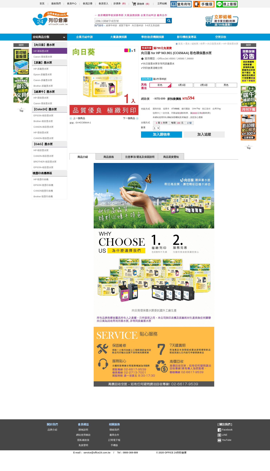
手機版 (114, 445)
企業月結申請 (84, 36)
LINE (224, 434)
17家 (189, 123)
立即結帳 (162, 3)
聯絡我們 (114, 429)
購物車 (143, 3)
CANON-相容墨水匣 (44, 127)
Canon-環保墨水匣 (43, 56)
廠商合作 (162, 15)
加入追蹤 (204, 134)
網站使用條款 (83, 434)
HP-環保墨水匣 (41, 51)
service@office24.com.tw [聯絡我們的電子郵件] (97, 452)
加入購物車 (161, 134)
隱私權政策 (83, 440)
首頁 (42, 3)
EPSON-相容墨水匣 (43, 115)
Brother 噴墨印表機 (43, 196)
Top (249, 148)
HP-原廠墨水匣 (41, 69)
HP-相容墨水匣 (41, 150)
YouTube (226, 440)
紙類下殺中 (124, 25)
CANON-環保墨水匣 (44, 138)
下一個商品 (129, 118)
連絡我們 (56, 3)
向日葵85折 (137, 25)
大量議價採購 (118, 36)
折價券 (120, 3)
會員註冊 (87, 3)
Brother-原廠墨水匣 (43, 86)
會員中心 (72, 3)
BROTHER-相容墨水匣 (45, 161)
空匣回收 (220, 36)
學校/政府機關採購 (152, 36)
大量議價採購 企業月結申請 (140, 15)
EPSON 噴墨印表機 (43, 185)
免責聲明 (83, 445)
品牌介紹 (52, 429)
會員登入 (103, 3)
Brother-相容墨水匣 (43, 121)
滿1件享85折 (160, 79)
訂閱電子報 (114, 440)
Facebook (227, 429)
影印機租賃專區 (186, 36)
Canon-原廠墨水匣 (43, 80)
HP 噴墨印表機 (41, 179)
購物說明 (83, 429)
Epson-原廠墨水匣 (43, 74)
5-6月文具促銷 (152, 25)
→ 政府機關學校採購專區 (109, 15)
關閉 (248, 45)
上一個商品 (79, 118)
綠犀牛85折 (111, 25)
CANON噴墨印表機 (43, 191)
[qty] (156, 128)
